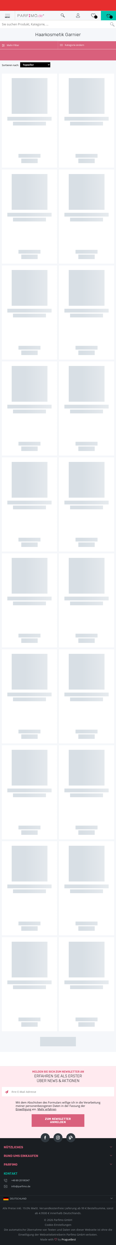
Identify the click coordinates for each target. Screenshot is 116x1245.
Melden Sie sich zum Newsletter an (58, 1076)
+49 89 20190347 (20, 1180)
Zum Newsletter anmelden (58, 1120)
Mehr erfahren (46, 1109)
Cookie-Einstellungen (58, 1225)
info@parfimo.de (20, 1186)
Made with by (58, 1239)
